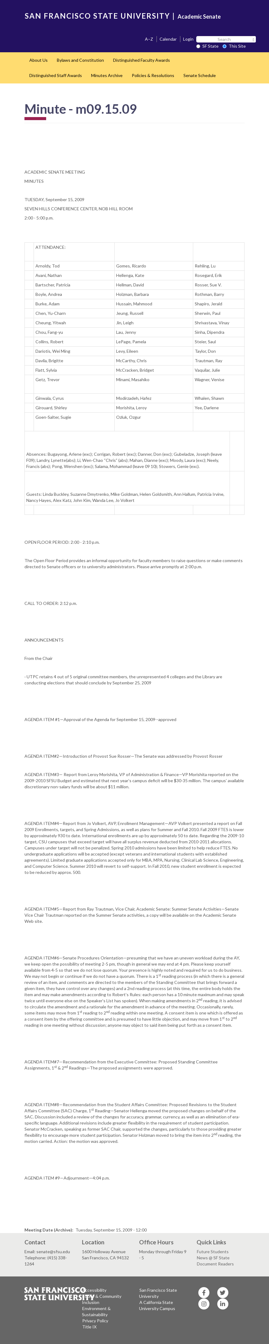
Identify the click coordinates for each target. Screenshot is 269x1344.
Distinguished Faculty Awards (141, 60)
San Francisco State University (158, 1293)
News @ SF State (213, 1257)
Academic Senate (199, 16)
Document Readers (215, 1263)
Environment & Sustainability (96, 1311)
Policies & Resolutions (153, 75)
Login (188, 39)
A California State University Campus (157, 1305)
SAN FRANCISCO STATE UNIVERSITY (97, 15)
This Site (234, 46)
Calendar (168, 39)
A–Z (149, 39)
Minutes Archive (107, 75)
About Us (38, 60)
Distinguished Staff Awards (55, 75)
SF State (207, 46)
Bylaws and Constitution (80, 60)
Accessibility (94, 1290)
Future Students (213, 1251)
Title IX (89, 1326)
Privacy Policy (95, 1320)
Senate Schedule (199, 75)
